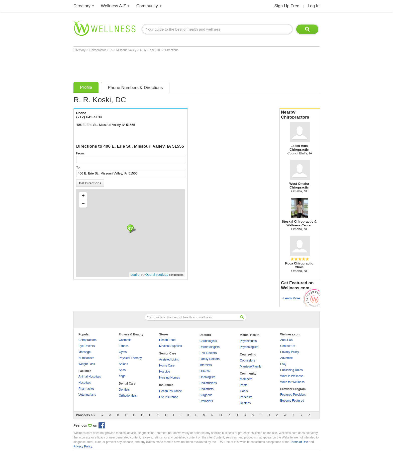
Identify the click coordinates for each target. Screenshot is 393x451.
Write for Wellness (292, 382)
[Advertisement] (164, 65)
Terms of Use (299, 442)
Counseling (248, 354)
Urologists (206, 401)
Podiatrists (207, 389)
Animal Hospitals (89, 376)
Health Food (167, 340)
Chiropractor (98, 50)
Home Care (166, 365)
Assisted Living (169, 359)
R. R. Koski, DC (151, 50)
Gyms (123, 352)
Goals (244, 391)
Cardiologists (208, 341)
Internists (206, 365)
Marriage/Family (250, 366)
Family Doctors (210, 359)
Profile (86, 87)
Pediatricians (208, 383)
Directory (81, 6)
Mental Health (249, 335)
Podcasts (246, 397)
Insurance (166, 385)
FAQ (283, 364)
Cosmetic (125, 340)
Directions (171, 50)
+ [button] (83, 196)
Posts (243, 385)
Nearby (300, 115)
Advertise (286, 358)
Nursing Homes (169, 377)
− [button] (83, 204)
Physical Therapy (130, 358)
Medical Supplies (170, 346)
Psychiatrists (248, 341)
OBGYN (205, 371)
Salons (123, 364)
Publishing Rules (291, 370)
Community (147, 6)
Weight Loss (86, 364)
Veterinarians (87, 394)
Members (246, 379)
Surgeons (206, 395)
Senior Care (167, 353)
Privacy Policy (289, 352)
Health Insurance (170, 391)
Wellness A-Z (113, 6)
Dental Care (127, 383)
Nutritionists (86, 358)
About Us (286, 340)
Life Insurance (168, 397)
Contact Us (287, 346)
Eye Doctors (86, 346)
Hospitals (84, 382)
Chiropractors (87, 340)
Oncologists (207, 377)
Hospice (164, 371)
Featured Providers (293, 394)
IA (111, 50)
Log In (314, 6)
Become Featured (292, 400)
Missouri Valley (126, 50)
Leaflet (135, 275)
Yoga (122, 376)
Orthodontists (128, 395)
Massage (84, 352)
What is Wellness (291, 376)
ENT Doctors (208, 353)
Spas (122, 370)
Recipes (245, 403)
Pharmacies (86, 388)
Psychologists (249, 347)
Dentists (124, 389)
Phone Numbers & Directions (135, 87)
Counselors (247, 360)
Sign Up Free (286, 6)
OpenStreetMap (156, 275)
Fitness (124, 346)
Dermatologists (210, 347)
